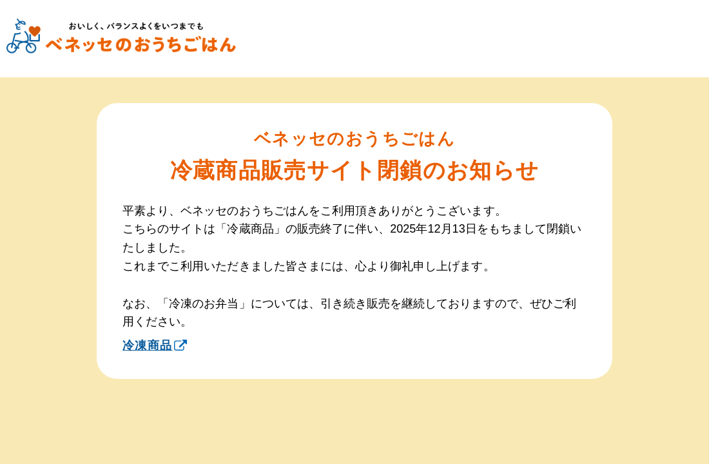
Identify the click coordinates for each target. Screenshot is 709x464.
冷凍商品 (154, 345)
